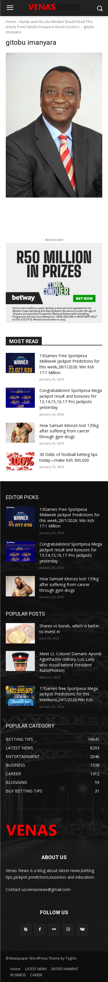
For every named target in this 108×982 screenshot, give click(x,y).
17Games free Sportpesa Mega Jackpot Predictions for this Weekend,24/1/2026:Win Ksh (68, 694)
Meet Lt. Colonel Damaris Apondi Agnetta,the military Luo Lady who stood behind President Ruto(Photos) (70, 662)
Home (11, 21)
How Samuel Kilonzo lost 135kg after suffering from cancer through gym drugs (68, 431)
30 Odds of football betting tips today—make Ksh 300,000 (68, 457)
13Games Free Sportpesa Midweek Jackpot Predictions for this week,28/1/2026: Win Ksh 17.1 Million (69, 364)
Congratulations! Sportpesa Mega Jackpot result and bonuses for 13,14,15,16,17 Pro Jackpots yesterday (70, 399)
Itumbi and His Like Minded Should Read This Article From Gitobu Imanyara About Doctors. (49, 24)
